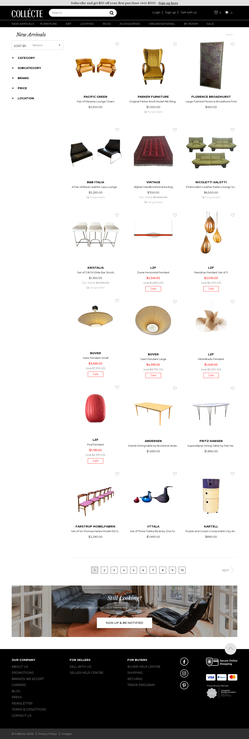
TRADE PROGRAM (141, 685)
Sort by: (20, 46)
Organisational (162, 23)
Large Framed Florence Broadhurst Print (211, 101)
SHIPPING (135, 673)
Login (156, 12)
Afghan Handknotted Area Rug (153, 186)
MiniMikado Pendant (211, 359)
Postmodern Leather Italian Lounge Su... (211, 186)
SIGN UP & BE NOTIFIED (124, 623)
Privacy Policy (47, 734)
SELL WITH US (80, 666)
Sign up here (168, 3)
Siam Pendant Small (95, 357)
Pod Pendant (95, 444)
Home (229, 34)
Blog (16, 691)
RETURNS (134, 679)
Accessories (130, 23)
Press (17, 697)
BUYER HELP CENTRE (143, 666)
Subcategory (29, 68)
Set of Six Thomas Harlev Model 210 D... (95, 531)
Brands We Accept (28, 679)
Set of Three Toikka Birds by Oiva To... (153, 531)
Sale (210, 23)
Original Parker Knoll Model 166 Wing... (153, 101)
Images (66, 734)
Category (26, 58)
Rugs (107, 23)
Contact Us (22, 715)
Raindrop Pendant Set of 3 (211, 272)
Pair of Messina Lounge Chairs (95, 101)
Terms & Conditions (29, 709)
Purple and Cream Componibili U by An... (211, 531)
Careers (19, 685)
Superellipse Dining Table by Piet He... (211, 445)
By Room (191, 23)
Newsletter (22, 703)
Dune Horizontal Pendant (153, 272)
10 (182, 570)
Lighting (87, 23)
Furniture (48, 23)
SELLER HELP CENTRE (86, 673)
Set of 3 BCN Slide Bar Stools (95, 272)
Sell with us (188, 12)
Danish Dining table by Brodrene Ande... (153, 445)
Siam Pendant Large (153, 359)
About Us (20, 666)
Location (26, 98)
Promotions (23, 673)
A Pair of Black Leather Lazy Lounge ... (95, 186)
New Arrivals (23, 23)
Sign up (170, 12)
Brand (23, 78)
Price (22, 88)
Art (68, 23)
